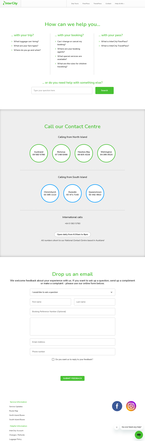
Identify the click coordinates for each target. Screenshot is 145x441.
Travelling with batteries (42, 420)
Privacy (133, 436)
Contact (109, 4)
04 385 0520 (106, 155)
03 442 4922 (95, 195)
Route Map (13, 411)
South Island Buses (16, 420)
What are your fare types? (26, 46)
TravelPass (98, 4)
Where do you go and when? (27, 50)
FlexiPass (87, 4)
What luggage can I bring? (26, 42)
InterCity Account (39, 407)
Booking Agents (62, 407)
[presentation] (72, 369)
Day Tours (75, 4)
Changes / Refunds (40, 411)
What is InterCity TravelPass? (115, 46)
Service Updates (15, 407)
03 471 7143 (72, 195)
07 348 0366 (61, 155)
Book (29, 3)
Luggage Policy (38, 416)
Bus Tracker (56, 3)
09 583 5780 (38, 155)
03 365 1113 (50, 195)
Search (104, 90)
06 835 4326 (84, 155)
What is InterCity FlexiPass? (114, 42)
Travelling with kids (40, 424)
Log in (138, 3)
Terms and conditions (116, 436)
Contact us (60, 411)
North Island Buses (16, 416)
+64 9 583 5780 (72, 224)
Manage (41, 3)
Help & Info (121, 4)
